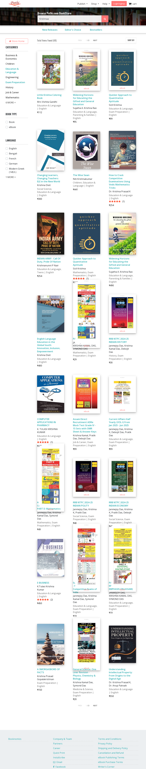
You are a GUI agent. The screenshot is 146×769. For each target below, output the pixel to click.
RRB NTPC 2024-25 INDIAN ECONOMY (119, 504)
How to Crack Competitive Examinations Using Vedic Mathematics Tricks (119, 181)
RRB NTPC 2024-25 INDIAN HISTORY (119, 340)
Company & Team (62, 738)
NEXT (95, 40)
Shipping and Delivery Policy (113, 748)
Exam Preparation (15, 82)
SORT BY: (131, 40)
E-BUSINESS (43, 582)
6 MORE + (11, 102)
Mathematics (12, 97)
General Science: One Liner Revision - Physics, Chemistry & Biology (84, 674)
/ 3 (88, 40)
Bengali (13, 153)
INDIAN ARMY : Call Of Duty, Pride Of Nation (49, 260)
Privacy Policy (105, 743)
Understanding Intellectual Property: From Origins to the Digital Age (121, 674)
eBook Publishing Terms (111, 757)
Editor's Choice (73, 29)
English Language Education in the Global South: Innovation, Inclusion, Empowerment (48, 345)
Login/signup (119, 3)
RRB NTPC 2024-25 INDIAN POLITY (83, 504)
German (13, 163)
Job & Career (12, 92)
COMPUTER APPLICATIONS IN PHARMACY (46, 422)
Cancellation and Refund (111, 752)
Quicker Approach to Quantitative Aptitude (120, 98)
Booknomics (14, 738)
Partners (57, 743)
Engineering (12, 77)
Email (57, 762)
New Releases (49, 29)
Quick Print (59, 752)
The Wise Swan (81, 175)
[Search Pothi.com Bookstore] (104, 18)
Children (10, 63)
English (13, 148)
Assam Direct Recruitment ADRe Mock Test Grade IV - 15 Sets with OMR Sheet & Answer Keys (84, 425)
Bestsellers (96, 29)
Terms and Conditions (109, 738)
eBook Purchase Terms (110, 762)
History (9, 87)
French (12, 158)
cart (133, 3)
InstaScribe (59, 757)
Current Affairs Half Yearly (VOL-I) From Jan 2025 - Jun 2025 (119, 422)
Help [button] (105, 3)
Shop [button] (94, 3)
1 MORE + (11, 177)
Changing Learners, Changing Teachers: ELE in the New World (48, 178)
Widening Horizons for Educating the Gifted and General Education (83, 99)
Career (56, 748)
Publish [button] (81, 3)
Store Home (16, 41)
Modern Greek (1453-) (16, 170)
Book (12, 122)
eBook (12, 127)
